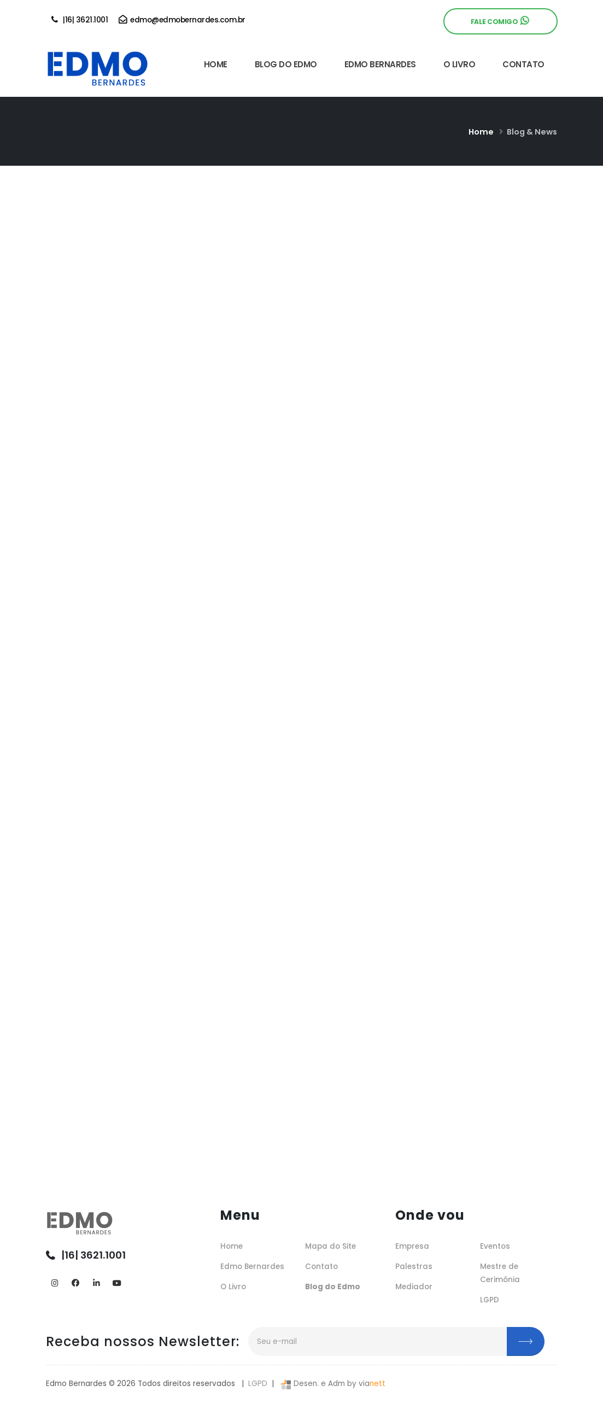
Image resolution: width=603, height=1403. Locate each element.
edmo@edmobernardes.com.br (182, 20)
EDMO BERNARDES (380, 64)
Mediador (413, 1287)
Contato (321, 1266)
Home (481, 131)
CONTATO (523, 64)
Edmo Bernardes (252, 1266)
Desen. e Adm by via (331, 1383)
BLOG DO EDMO (286, 64)
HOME (215, 64)
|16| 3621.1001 (79, 20)
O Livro (233, 1287)
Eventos (495, 1246)
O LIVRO (459, 64)
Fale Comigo (500, 21)
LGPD (489, 1300)
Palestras (413, 1266)
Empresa (412, 1246)
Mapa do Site (330, 1246)
